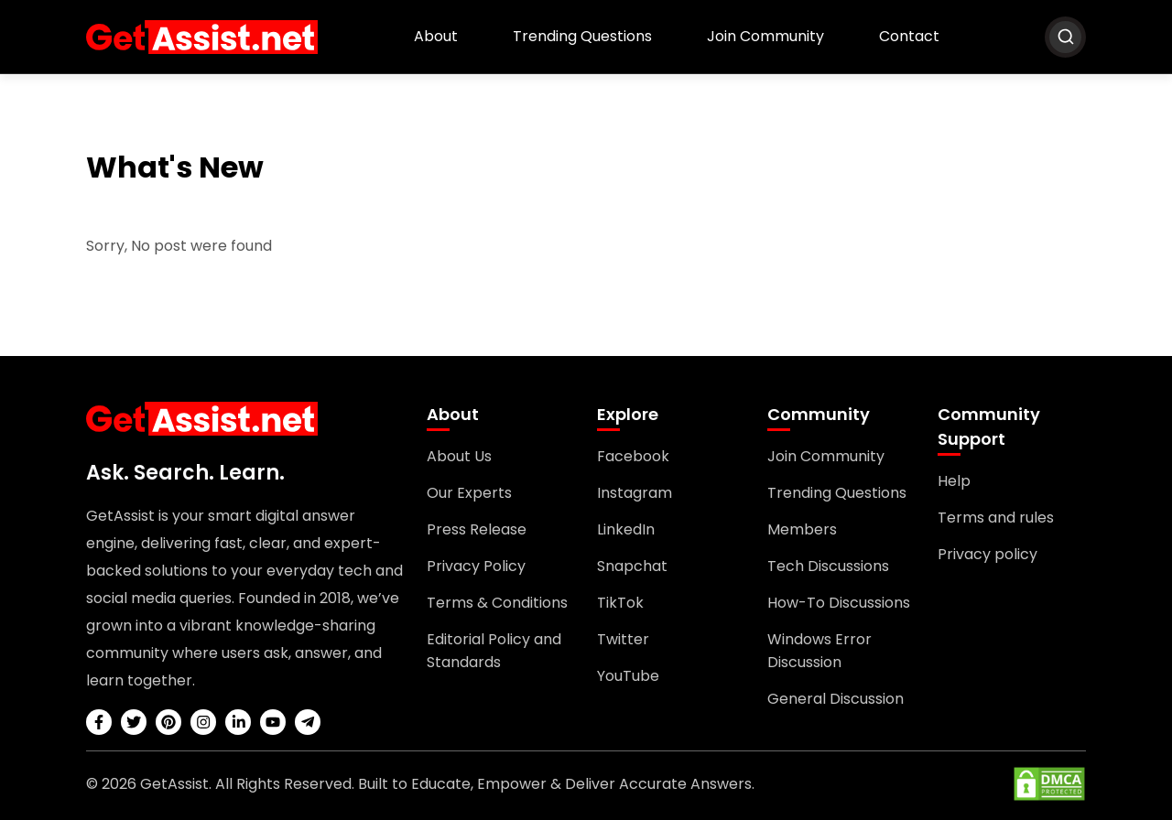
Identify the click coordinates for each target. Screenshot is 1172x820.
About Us (459, 456)
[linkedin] (238, 722)
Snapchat (632, 566)
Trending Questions (582, 36)
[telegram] (307, 722)
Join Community (765, 36)
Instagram (634, 492)
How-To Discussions (838, 602)
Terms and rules (996, 517)
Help (954, 480)
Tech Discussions (828, 566)
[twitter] (133, 722)
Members (802, 529)
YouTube (628, 675)
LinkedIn (626, 529)
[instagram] (203, 722)
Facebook (633, 456)
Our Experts (469, 492)
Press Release (476, 529)
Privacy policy (987, 554)
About (436, 36)
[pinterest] (168, 722)
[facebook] (99, 722)
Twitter (623, 639)
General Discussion (835, 698)
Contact (909, 36)
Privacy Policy (476, 566)
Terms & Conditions (497, 602)
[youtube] (273, 722)
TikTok (620, 602)
